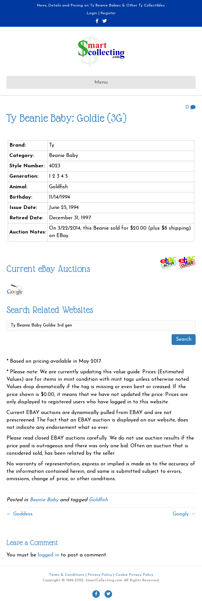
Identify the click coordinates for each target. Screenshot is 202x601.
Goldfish (98, 500)
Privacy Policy (100, 575)
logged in (48, 555)
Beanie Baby (44, 500)
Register (108, 13)
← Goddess (19, 514)
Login (92, 13)
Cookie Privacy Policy (134, 575)
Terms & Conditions (66, 575)
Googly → (184, 514)
